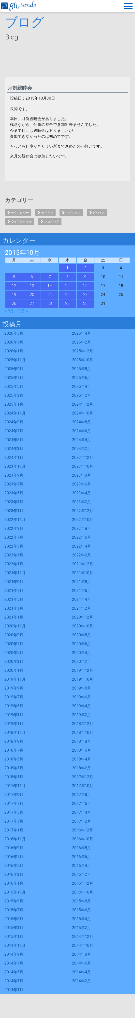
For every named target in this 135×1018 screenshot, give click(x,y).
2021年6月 (81, 590)
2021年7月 (13, 590)
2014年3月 (13, 981)
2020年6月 (81, 643)
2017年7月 (13, 803)
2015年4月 (81, 918)
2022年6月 (81, 537)
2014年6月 (81, 963)
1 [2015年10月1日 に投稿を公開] (67, 268)
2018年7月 (13, 750)
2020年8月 (81, 635)
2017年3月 (13, 821)
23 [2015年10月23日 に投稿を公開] (85, 294)
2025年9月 (13, 368)
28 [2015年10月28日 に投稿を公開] (49, 303)
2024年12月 (82, 404)
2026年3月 (13, 342)
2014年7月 (13, 963)
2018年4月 (81, 759)
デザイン (47, 212)
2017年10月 (82, 785)
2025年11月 (15, 360)
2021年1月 (13, 617)
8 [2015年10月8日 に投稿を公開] (67, 277)
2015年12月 (82, 883)
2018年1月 (13, 777)
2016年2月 (81, 874)
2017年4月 (81, 812)
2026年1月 (13, 351)
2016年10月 (82, 839)
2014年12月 (82, 936)
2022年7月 (13, 537)
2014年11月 (15, 945)
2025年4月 (81, 386)
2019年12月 (82, 670)
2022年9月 (13, 528)
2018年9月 (13, 741)
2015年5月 (13, 918)
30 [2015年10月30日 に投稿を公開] (85, 303)
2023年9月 (13, 475)
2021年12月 (82, 564)
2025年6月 (81, 377)
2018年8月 (81, 741)
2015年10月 (82, 892)
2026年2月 (81, 342)
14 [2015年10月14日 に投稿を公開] (49, 285)
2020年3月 (13, 661)
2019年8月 (81, 688)
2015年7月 (13, 910)
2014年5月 (13, 972)
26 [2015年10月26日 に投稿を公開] (14, 303)
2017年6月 (81, 803)
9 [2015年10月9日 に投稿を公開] (85, 277)
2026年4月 (81, 333)
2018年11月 (15, 732)
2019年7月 (13, 697)
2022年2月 (81, 555)
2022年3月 (13, 555)
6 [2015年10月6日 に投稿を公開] (32, 277)
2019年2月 (81, 714)
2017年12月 (82, 777)
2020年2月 (81, 661)
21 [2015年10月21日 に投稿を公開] (49, 294)
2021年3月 (13, 608)
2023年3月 (13, 502)
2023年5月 (13, 493)
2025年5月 (13, 386)
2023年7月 (13, 484)
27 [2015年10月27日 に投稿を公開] (32, 303)
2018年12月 (82, 723)
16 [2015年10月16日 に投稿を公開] (85, 285)
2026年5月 (13, 333)
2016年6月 (81, 856)
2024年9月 (13, 422)
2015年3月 (13, 927)
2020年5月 (13, 652)
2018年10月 (82, 732)
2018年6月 (81, 750)
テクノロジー (20, 212)
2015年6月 (81, 910)
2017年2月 (81, 821)
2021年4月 (81, 599)
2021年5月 (13, 599)
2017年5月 (13, 812)
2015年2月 (81, 927)
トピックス (73, 212)
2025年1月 (13, 404)
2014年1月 (13, 989)
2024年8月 (81, 422)
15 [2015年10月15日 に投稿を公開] (67, 285)
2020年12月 (82, 617)
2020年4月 (81, 652)
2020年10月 (82, 626)
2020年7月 (13, 643)
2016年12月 (82, 830)
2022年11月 (15, 519)
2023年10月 (82, 466)
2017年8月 (81, 794)
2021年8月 (81, 581)
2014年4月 (81, 972)
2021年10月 (82, 572)
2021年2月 (81, 608)
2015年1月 (13, 936)
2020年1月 (13, 670)
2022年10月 (82, 519)
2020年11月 (15, 626)
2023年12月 (82, 457)
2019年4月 (81, 706)
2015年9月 (13, 901)
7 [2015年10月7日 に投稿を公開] (50, 277)
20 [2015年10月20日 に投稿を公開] (32, 294)
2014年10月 (82, 945)
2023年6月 (81, 484)
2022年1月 (13, 564)
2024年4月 (81, 439)
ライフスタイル (21, 221)
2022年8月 (81, 528)
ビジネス (99, 212)
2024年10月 (82, 413)
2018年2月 (81, 768)
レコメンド (51, 221)
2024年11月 (15, 413)
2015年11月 (15, 892)
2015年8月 (81, 901)
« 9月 (9, 311)
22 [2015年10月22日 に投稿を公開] (67, 294)
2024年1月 (13, 457)
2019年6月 (81, 697)
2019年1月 (13, 723)
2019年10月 (82, 679)
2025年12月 (82, 351)
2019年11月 (15, 679)
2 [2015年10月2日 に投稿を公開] (85, 268)
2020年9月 (13, 635)
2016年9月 (13, 847)
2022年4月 (81, 546)
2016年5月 (13, 865)
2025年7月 (13, 377)
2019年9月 (13, 688)
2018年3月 (13, 768)
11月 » (22, 311)
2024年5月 (13, 439)
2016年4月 (81, 865)
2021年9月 (13, 581)
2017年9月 (13, 794)
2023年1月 (13, 510)
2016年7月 (13, 856)
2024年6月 (81, 431)
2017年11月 (15, 785)
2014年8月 (81, 954)
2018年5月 (13, 759)
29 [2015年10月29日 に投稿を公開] (67, 303)
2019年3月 (13, 714)
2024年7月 (13, 431)
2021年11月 (15, 572)
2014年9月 (13, 954)
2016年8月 (81, 847)
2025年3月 (13, 395)
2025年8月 (81, 368)
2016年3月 (13, 874)
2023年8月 (81, 475)
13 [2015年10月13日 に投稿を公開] (32, 285)
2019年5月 (13, 706)
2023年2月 (81, 502)
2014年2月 (81, 981)
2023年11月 (15, 466)
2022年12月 (82, 510)
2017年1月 (13, 830)
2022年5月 (13, 546)
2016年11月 (15, 839)
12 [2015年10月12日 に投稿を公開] (14, 285)
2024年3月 (13, 448)
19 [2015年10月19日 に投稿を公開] (14, 294)
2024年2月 (81, 448)
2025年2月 (81, 395)
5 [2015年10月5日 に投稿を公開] (14, 277)
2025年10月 (82, 360)
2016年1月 (13, 883)
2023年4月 (81, 493)
